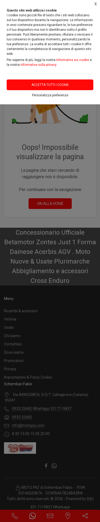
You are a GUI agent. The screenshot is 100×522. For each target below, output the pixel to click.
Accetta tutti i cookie (50, 85)
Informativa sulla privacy (39, 65)
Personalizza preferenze (50, 95)
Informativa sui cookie (72, 60)
